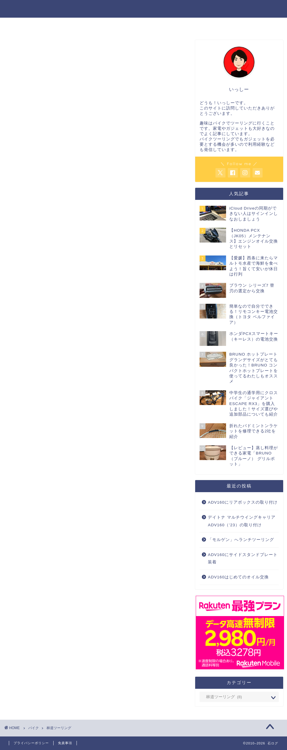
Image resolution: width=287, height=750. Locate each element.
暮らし (168, 24)
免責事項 (65, 743)
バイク (86, 24)
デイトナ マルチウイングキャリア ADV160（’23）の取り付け (242, 521)
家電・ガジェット (127, 24)
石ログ (143, 8)
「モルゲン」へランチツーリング (241, 540)
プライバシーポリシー (31, 743)
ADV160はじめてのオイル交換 (238, 577)
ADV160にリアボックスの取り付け (243, 502)
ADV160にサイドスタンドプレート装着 (243, 558)
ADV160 (199, 24)
